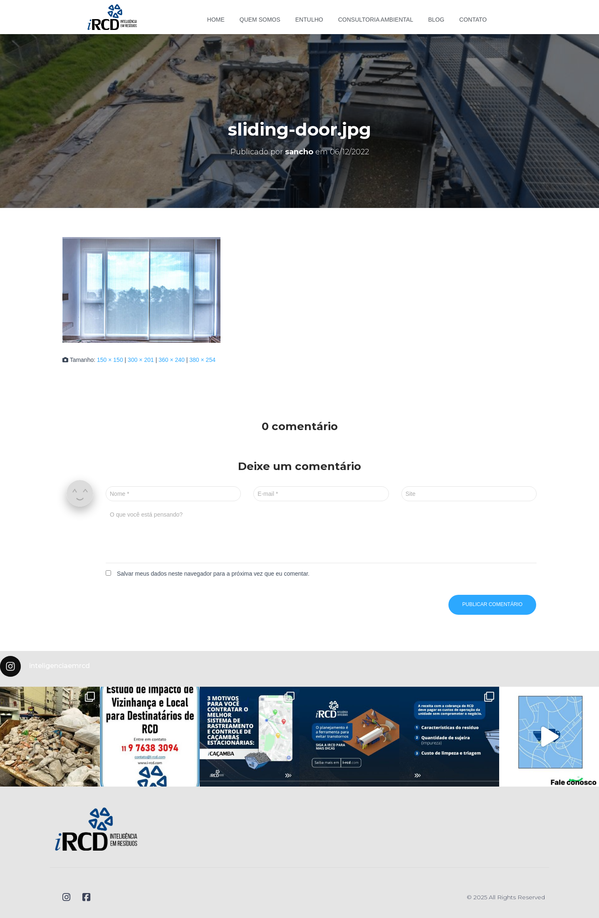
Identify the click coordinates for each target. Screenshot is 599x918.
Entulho (309, 19)
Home (216, 19)
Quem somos (260, 19)
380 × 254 (202, 359)
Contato (473, 19)
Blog (436, 19)
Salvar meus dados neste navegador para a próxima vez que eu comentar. (213, 573)
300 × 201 (141, 359)
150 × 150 (110, 359)
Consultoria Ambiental (375, 19)
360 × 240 (171, 359)
